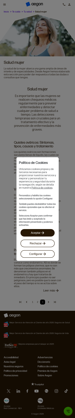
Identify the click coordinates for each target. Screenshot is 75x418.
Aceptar (37, 232)
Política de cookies (41, 187)
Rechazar (37, 243)
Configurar (37, 254)
